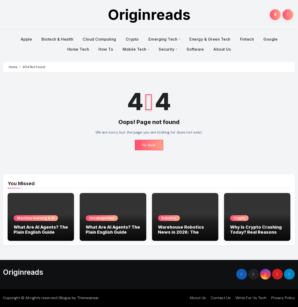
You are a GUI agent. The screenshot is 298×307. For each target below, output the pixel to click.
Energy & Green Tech (209, 39)
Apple (26, 39)
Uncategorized (101, 218)
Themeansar (88, 297)
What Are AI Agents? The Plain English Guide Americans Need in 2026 (41, 232)
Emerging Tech (163, 39)
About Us (222, 49)
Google (270, 39)
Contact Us (221, 297)
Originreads (149, 14)
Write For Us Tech (251, 297)
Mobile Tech (135, 49)
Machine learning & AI (35, 218)
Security (167, 49)
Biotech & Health (57, 39)
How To (106, 49)
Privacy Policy (283, 297)
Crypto (132, 39)
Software (195, 49)
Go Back (149, 145)
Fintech (247, 39)
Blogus (65, 297)
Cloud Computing (99, 39)
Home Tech (78, 49)
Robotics (169, 218)
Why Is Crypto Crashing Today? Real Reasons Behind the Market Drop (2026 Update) (256, 235)
